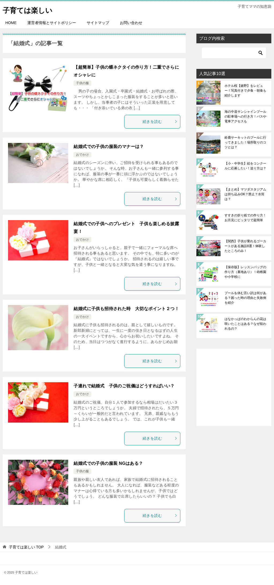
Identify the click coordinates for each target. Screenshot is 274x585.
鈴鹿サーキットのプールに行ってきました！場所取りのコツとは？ (245, 142)
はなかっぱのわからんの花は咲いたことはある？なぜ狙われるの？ (245, 323)
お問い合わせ (131, 23)
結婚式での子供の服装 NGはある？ (108, 463)
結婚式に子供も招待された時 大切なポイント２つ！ (126, 308)
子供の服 (82, 83)
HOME (11, 23)
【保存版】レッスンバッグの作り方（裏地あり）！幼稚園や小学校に (245, 272)
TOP (26, 547)
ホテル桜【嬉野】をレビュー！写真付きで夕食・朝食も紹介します (245, 90)
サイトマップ (98, 23)
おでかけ (82, 155)
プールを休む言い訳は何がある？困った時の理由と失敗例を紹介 (245, 298)
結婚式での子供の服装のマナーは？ (109, 146)
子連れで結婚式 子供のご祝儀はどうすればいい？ (124, 386)
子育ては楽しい (31, 9)
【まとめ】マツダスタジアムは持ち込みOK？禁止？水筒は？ (245, 194)
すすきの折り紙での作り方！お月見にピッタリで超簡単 (245, 217)
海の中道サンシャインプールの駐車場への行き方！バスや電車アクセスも (245, 116)
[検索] (234, 53)
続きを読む (160, 121)
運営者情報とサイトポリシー (51, 23)
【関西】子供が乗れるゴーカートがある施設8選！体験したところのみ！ (245, 246)
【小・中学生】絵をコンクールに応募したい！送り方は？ (245, 166)
